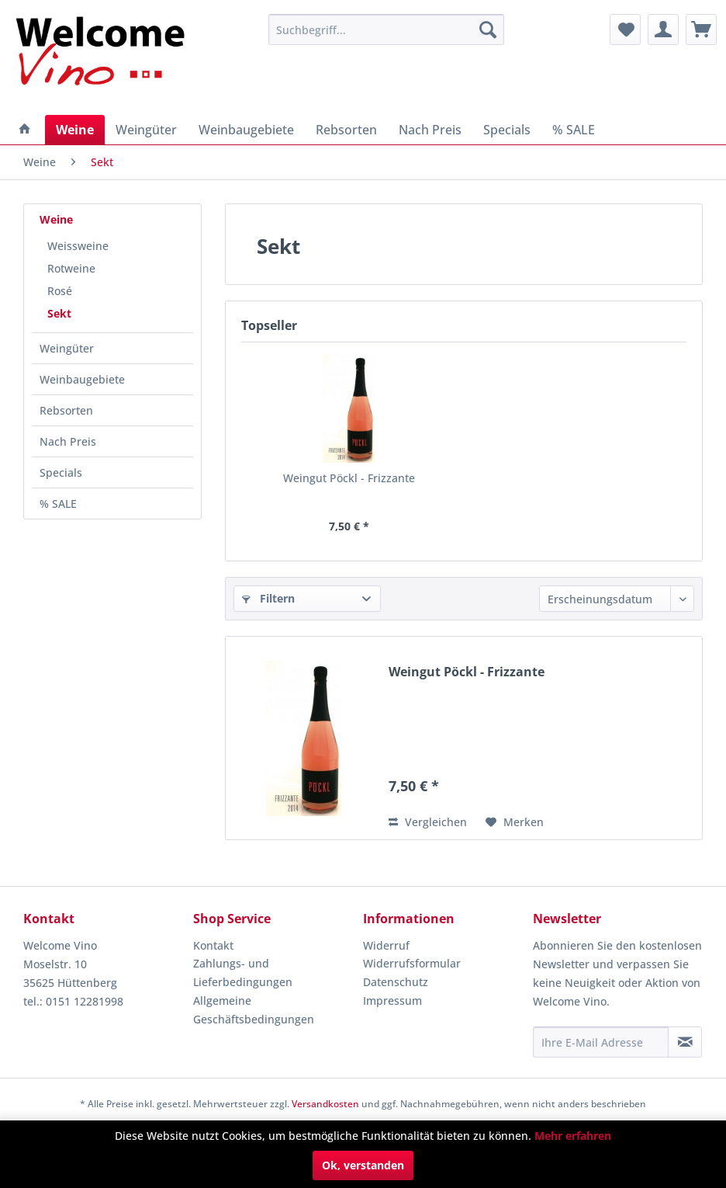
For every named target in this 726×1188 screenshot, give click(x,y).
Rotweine (71, 268)
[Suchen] (488, 29)
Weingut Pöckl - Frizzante (349, 478)
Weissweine (78, 245)
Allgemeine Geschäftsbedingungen (253, 1009)
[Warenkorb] (701, 29)
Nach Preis (68, 441)
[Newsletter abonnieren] (685, 1042)
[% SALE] (573, 129)
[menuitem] (386, 29)
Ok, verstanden (363, 1165)
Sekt (59, 313)
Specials (61, 472)
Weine (56, 219)
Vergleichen (428, 822)
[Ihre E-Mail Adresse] (601, 1042)
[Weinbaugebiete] (246, 129)
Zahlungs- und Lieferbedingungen (242, 972)
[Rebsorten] (346, 129)
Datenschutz (395, 981)
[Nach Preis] (430, 129)
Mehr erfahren (572, 1135)
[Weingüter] (146, 129)
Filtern (268, 598)
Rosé (59, 290)
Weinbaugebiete (82, 379)
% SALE (58, 503)
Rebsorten (66, 410)
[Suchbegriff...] (386, 29)
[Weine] (75, 129)
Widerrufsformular (412, 963)
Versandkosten (325, 1103)
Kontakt (213, 945)
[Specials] (506, 129)
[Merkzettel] (625, 29)
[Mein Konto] (663, 29)
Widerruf (386, 945)
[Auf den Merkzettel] (515, 822)
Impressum (392, 1000)
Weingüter (67, 348)
